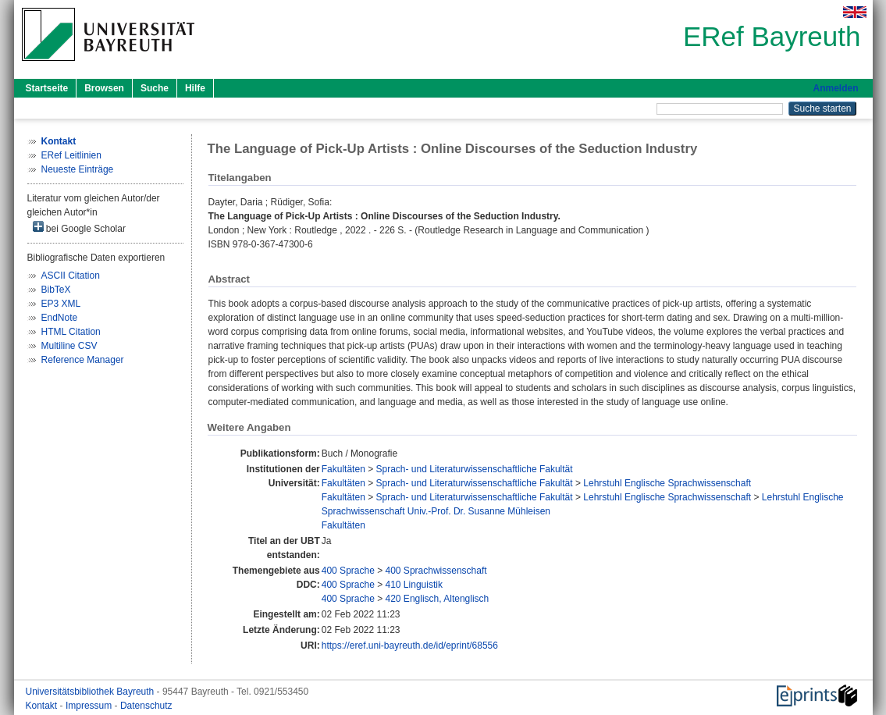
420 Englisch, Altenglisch (437, 598)
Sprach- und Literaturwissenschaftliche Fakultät (474, 469)
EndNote (59, 317)
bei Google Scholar (79, 227)
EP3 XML (61, 303)
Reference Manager (82, 359)
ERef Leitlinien (71, 155)
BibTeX (56, 289)
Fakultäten (343, 469)
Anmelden (835, 88)
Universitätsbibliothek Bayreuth (91, 691)
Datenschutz (146, 705)
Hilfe (195, 88)
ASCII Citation (70, 275)
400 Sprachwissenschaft (436, 570)
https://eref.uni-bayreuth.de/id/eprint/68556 (410, 645)
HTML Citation (71, 331)
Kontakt (43, 705)
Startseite (47, 88)
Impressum (90, 705)
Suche (155, 88)
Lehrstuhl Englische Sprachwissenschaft (667, 483)
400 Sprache (348, 570)
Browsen (104, 88)
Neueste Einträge (77, 169)
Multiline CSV (69, 345)
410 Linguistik (414, 584)
